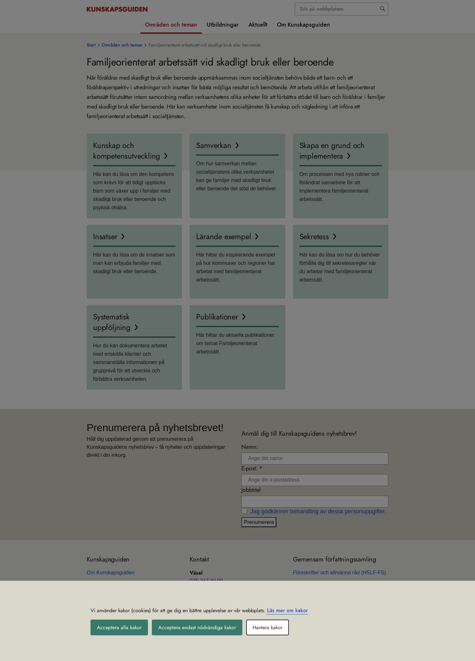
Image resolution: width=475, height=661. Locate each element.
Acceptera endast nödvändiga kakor (197, 627)
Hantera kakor (267, 627)
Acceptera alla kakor (119, 627)
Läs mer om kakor (287, 610)
